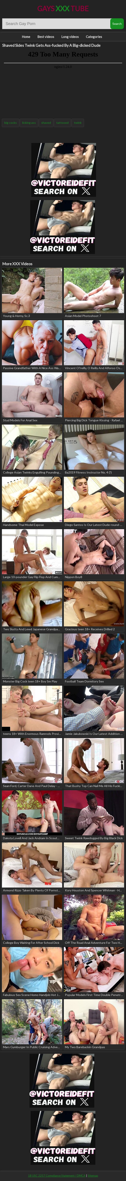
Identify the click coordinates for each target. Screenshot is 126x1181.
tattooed (62, 122)
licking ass (29, 122)
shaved (46, 122)
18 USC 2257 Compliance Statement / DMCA (56, 1175)
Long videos (70, 37)
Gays (63, 8)
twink (78, 122)
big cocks (10, 122)
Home (26, 37)
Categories (94, 37)
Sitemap (93, 1175)
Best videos (45, 37)
